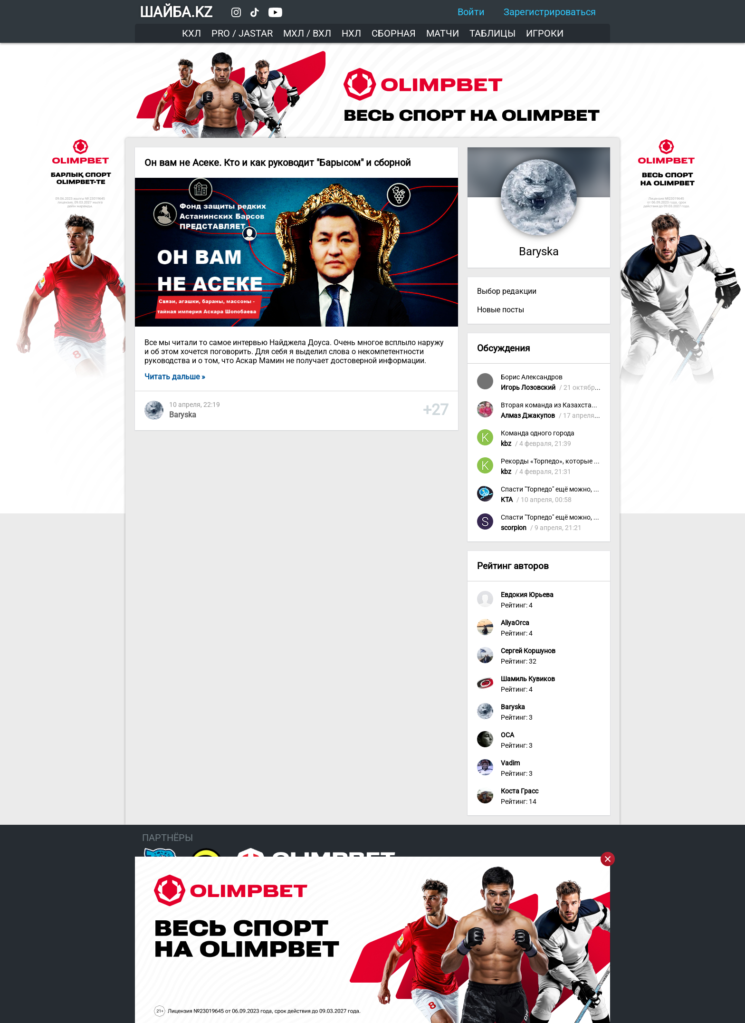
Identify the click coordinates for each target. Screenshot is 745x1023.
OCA (507, 735)
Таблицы (492, 33)
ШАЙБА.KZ (176, 12)
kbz (506, 444)
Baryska (182, 414)
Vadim (510, 763)
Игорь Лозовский (528, 388)
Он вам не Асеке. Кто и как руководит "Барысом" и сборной (277, 162)
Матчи (442, 33)
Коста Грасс (519, 791)
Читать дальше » (174, 376)
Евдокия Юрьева (527, 595)
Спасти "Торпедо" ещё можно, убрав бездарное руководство (594, 489)
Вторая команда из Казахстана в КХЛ (560, 405)
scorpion (513, 528)
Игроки (545, 33)
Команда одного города (537, 433)
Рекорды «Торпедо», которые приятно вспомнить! (579, 461)
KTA (507, 500)
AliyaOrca (515, 623)
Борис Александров (532, 377)
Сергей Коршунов (528, 651)
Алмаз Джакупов (528, 416)
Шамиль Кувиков (528, 679)
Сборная (394, 33)
